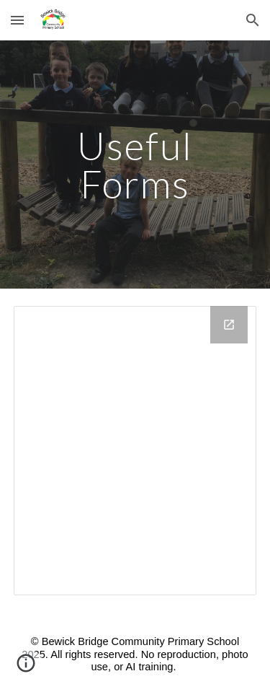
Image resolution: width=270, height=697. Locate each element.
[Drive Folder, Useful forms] (135, 450)
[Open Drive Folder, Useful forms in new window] (229, 324)
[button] (17, 20)
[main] (135, 164)
